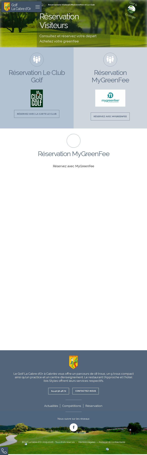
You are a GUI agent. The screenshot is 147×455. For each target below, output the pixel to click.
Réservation (93, 406)
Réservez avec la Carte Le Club (36, 114)
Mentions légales (86, 443)
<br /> (73, 257)
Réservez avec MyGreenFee (110, 116)
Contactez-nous (86, 392)
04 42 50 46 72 (57, 392)
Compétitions (71, 406)
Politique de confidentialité (112, 443)
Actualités (51, 406)
